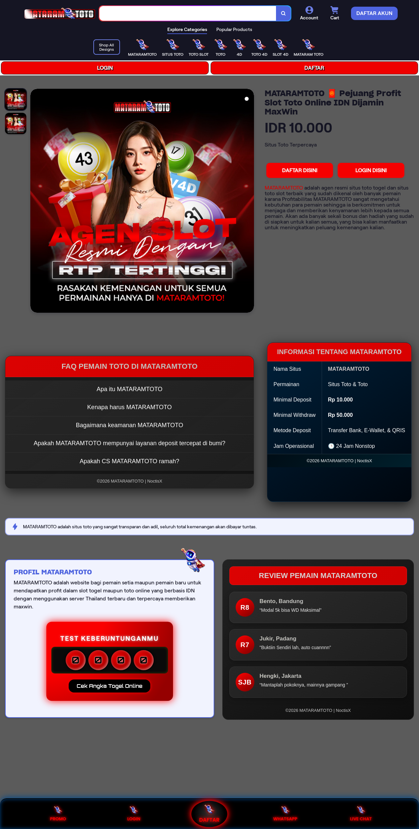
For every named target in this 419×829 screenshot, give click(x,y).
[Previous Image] (35, 201)
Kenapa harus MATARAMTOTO (129, 407)
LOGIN (105, 68)
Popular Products (234, 29)
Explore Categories (187, 29)
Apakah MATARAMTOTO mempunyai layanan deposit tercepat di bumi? (129, 443)
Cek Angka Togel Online (109, 686)
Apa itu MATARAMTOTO (130, 389)
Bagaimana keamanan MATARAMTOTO (129, 425)
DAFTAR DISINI (299, 170)
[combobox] (187, 13)
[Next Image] (248, 201)
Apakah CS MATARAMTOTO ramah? (129, 461)
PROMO (58, 814)
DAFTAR (314, 68)
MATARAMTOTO (284, 188)
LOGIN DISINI (371, 170)
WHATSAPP (285, 814)
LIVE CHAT (361, 814)
